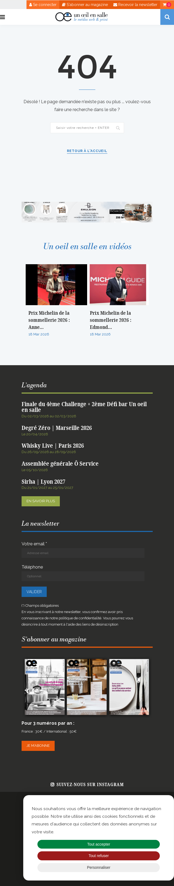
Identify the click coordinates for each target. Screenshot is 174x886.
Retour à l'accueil (87, 151)
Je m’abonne (38, 746)
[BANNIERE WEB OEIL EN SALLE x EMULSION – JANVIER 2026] (87, 204)
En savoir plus (40, 501)
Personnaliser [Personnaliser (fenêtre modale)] (98, 867)
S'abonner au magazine (85, 4)
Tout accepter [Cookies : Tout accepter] (98, 844)
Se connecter (43, 4)
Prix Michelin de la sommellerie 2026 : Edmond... (110, 320)
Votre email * (83, 549)
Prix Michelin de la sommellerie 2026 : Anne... (49, 320)
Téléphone (83, 572)
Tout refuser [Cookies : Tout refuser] (99, 856)
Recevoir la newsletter (135, 4)
